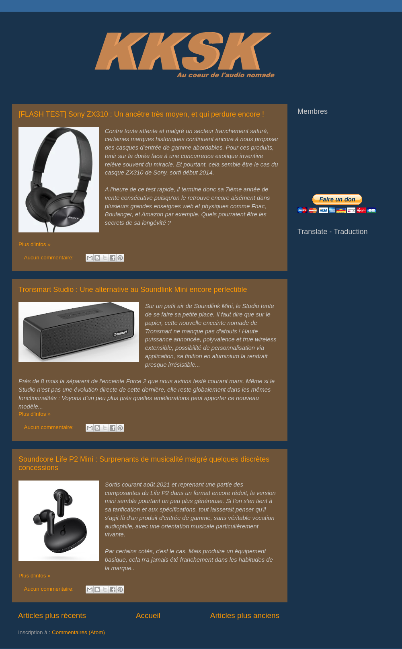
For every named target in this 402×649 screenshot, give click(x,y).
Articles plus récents (52, 615)
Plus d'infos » (34, 244)
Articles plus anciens (244, 615)
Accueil (148, 615)
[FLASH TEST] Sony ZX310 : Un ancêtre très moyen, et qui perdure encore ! (141, 114)
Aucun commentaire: (50, 258)
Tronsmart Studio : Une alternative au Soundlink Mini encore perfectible (132, 289)
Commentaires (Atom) (78, 632)
